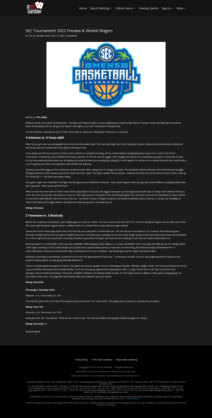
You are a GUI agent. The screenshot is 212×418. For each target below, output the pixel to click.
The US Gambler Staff (38, 35)
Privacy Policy (81, 360)
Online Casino (124, 8)
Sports (166, 8)
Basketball (72, 35)
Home (83, 8)
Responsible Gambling (126, 360)
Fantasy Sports (149, 8)
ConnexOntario (132, 398)
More (180, 8)
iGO (134, 402)
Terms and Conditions (102, 360)
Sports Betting (99, 8)
